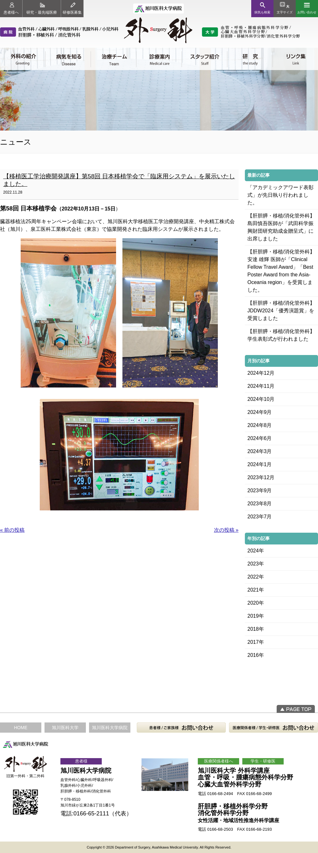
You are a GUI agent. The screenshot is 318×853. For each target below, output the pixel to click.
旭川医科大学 (65, 727)
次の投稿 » (226, 530)
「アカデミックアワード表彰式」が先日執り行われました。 (280, 195)
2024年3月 (259, 451)
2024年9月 (259, 412)
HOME (20, 727)
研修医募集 (72, 9)
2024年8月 (259, 425)
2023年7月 (259, 516)
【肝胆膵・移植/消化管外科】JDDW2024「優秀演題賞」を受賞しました (281, 310)
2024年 (255, 550)
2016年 (255, 655)
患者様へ (11, 9)
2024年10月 (260, 399)
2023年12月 (260, 477)
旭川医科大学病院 (110, 727)
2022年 (255, 576)
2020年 (255, 603)
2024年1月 (259, 464)
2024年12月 (260, 373)
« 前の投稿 (12, 530)
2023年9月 (259, 490)
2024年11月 (260, 386)
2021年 (255, 590)
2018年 (255, 629)
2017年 (255, 642)
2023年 (255, 563)
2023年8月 (259, 503)
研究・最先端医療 (41, 9)
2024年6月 (259, 438)
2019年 (255, 616)
